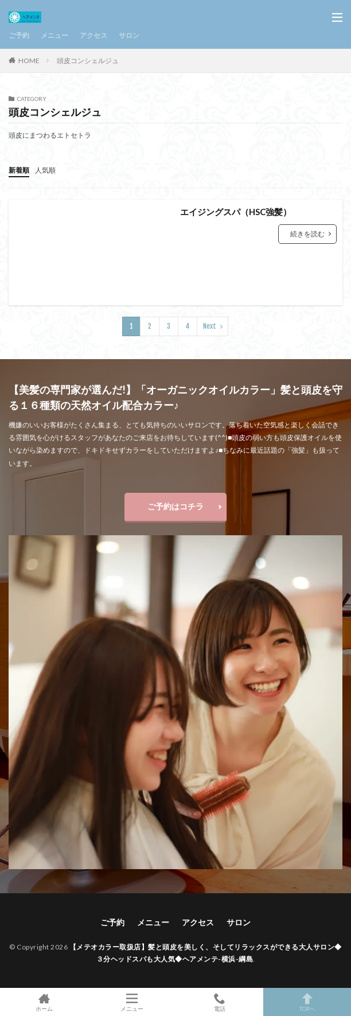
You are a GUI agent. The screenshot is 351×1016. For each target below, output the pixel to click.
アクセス (93, 35)
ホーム (44, 1001)
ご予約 (19, 35)
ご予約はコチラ (175, 506)
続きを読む (307, 233)
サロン (129, 35)
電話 (219, 1001)
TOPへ (307, 1001)
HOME (29, 60)
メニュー (54, 35)
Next (209, 326)
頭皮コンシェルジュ (88, 60)
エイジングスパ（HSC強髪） (235, 212)
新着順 (19, 170)
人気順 (45, 170)
